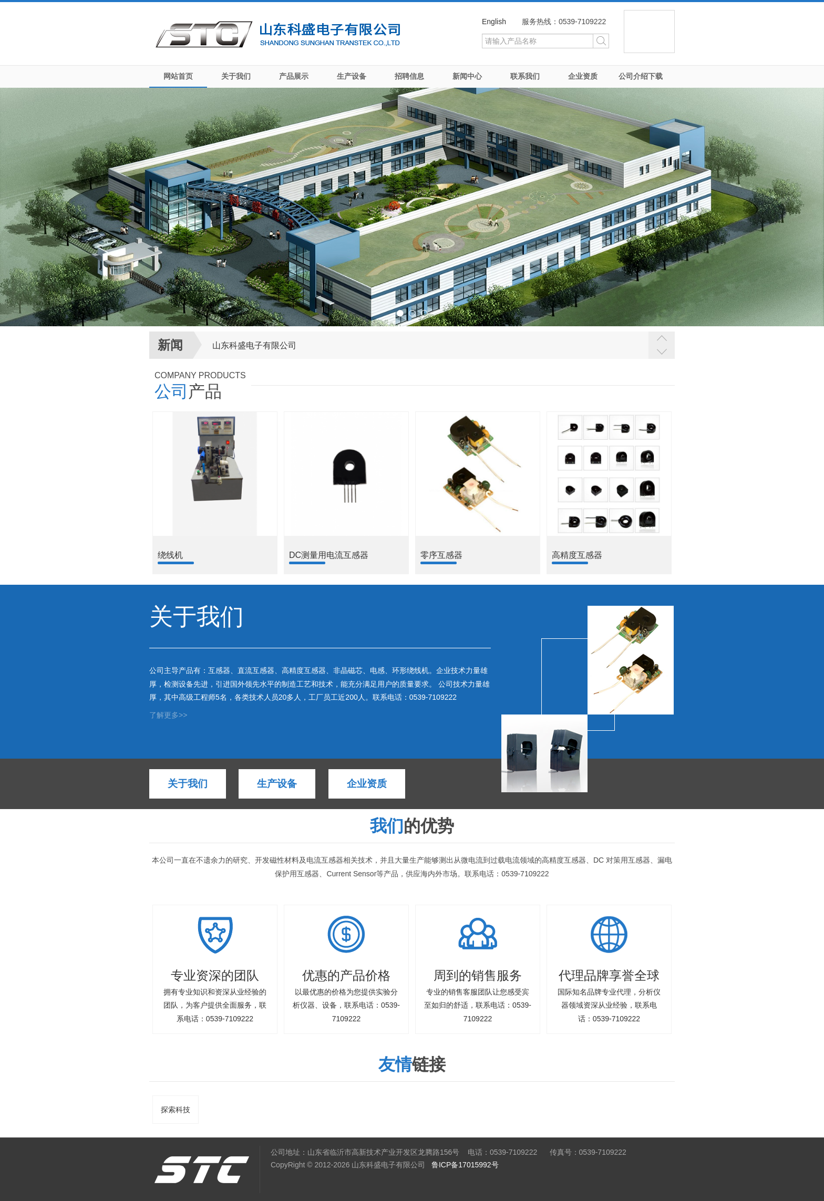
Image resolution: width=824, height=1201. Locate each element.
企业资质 (583, 76)
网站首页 (178, 76)
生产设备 (351, 76)
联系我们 (525, 76)
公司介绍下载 (641, 76)
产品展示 (293, 76)
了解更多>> (168, 715)
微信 (649, 31)
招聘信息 (409, 76)
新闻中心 (467, 76)
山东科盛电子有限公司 (254, 345)
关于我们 (236, 76)
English (494, 21)
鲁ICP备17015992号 (465, 1165)
